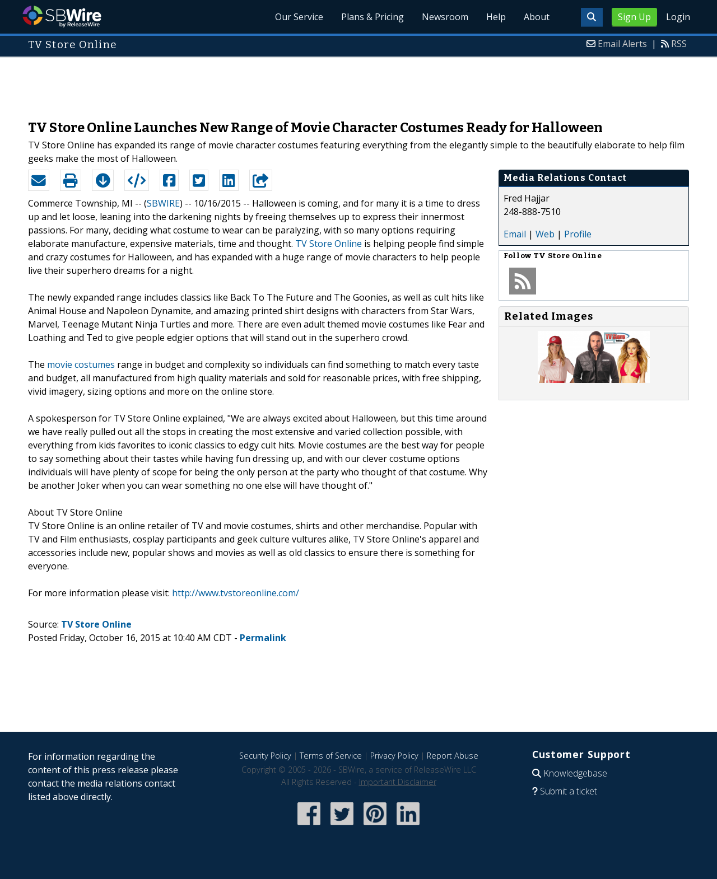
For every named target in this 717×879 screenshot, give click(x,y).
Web (545, 234)
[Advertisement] (358, 83)
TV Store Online (328, 243)
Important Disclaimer (397, 782)
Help (496, 17)
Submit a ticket (568, 791)
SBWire (61, 16)
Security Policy (265, 755)
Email (515, 234)
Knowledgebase (575, 773)
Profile (578, 234)
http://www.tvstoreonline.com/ (235, 593)
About (537, 17)
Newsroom (445, 17)
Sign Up (634, 17)
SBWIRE (163, 203)
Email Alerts (622, 44)
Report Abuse (452, 755)
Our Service (299, 17)
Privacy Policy (394, 755)
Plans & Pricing (372, 17)
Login (678, 17)
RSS (679, 44)
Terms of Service (331, 755)
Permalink (263, 638)
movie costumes (81, 364)
